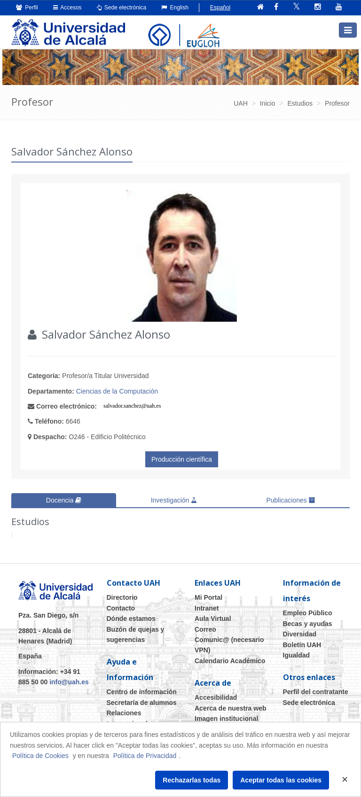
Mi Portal (208, 597)
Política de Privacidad (145, 755)
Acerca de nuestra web (231, 708)
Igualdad (296, 655)
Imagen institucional (226, 718)
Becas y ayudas (307, 623)
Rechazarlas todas (191, 780)
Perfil (27, 7)
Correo (205, 629)
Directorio (122, 597)
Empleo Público (307, 613)
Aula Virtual (213, 618)
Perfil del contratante (315, 692)
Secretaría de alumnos (142, 702)
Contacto (121, 608)
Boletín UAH (302, 645)
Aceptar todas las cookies (281, 780)
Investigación (174, 500)
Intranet (207, 608)
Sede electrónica (122, 7)
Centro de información (142, 692)
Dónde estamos (131, 618)
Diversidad (300, 634)
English (174, 7)
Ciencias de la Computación (117, 391)
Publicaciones (290, 500)
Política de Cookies (40, 755)
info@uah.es (69, 682)
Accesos (67, 7)
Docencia (63, 500)
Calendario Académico (230, 661)
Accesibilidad (216, 697)
